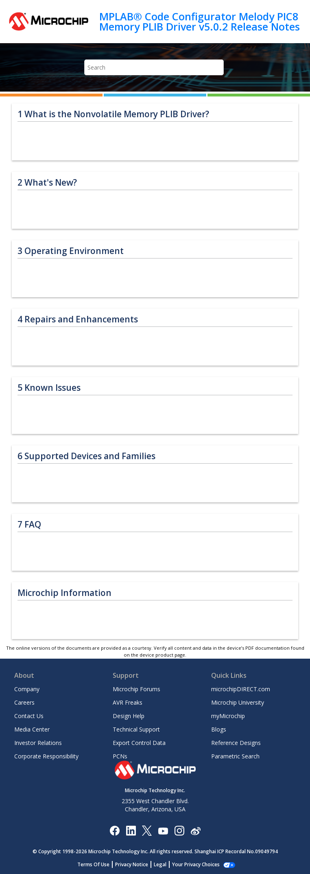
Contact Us (29, 716)
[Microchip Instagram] (179, 830)
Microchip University (237, 702)
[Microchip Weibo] (195, 830)
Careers (24, 702)
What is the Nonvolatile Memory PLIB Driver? (113, 114)
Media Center (32, 729)
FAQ (29, 524)
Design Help (128, 716)
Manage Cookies (196, 864)
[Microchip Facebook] (114, 830)
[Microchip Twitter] (147, 830)
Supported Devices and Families (86, 456)
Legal (164, 864)
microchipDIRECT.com (240, 689)
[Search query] (153, 67)
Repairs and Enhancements (77, 319)
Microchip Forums (136, 689)
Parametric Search (235, 756)
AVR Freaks (127, 702)
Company (26, 689)
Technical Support (136, 729)
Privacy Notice (136, 864)
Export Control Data (139, 743)
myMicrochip (228, 716)
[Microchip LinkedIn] (131, 830)
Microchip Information (64, 593)
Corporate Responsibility (46, 756)
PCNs (120, 756)
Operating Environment (70, 251)
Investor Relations (38, 743)
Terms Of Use (98, 864)
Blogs (218, 729)
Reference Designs (236, 743)
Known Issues (49, 388)
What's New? (47, 182)
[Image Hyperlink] (163, 830)
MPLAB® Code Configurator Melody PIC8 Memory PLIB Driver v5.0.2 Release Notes (199, 21)
